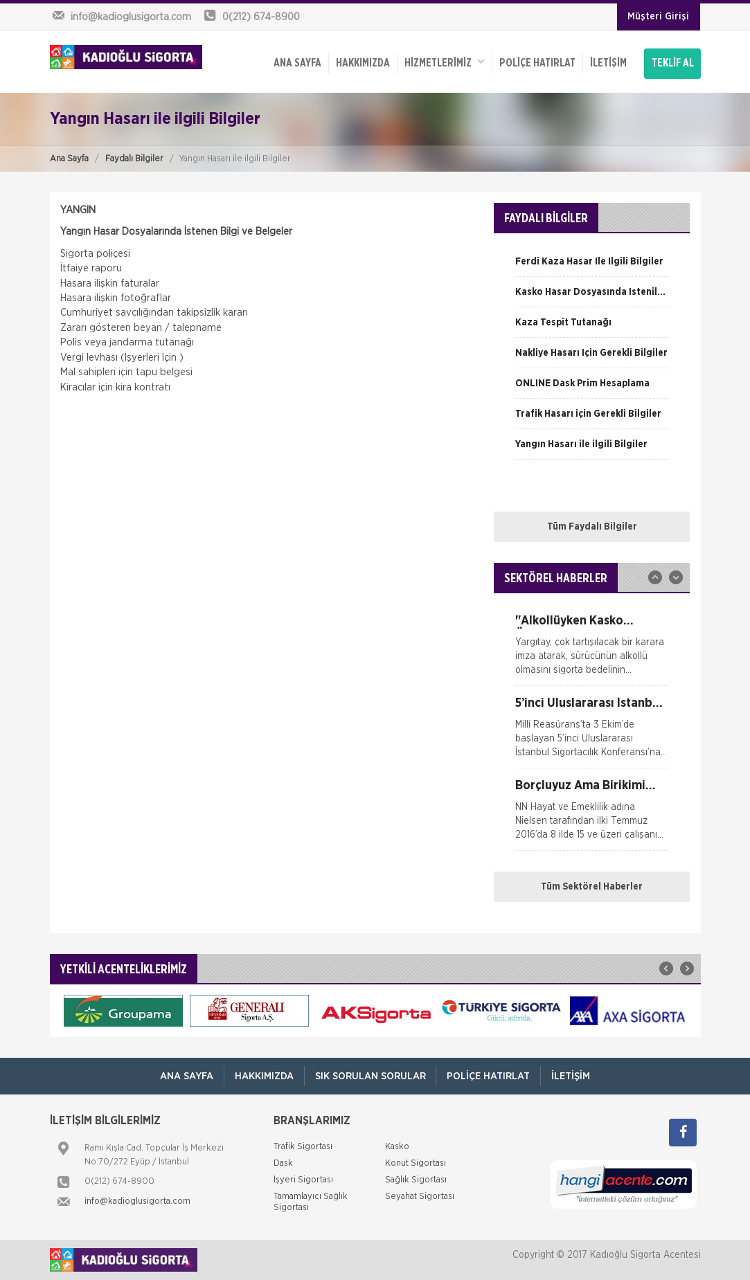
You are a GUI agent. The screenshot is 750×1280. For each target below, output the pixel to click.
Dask (283, 1163)
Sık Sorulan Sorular (370, 1076)
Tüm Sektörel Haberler (592, 887)
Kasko (397, 1146)
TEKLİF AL (673, 63)
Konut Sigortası (415, 1163)
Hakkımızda (363, 63)
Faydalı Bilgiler (134, 158)
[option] (592, 266)
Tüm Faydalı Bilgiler (592, 527)
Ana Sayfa (69, 158)
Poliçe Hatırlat (537, 63)
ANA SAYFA (297, 63)
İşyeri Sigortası (303, 1179)
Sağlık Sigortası (416, 1179)
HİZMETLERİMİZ (444, 62)
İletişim (608, 63)
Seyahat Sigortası (419, 1196)
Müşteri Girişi (658, 16)
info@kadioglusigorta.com (137, 1201)
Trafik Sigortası (303, 1146)
